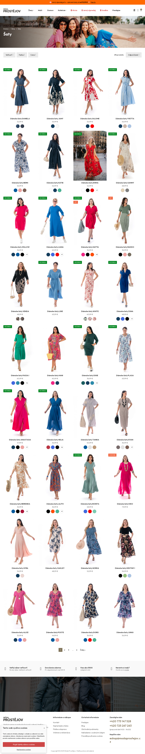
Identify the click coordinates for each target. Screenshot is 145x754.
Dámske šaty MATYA (90, 247)
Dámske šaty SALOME (89, 118)
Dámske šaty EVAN (125, 440)
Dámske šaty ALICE (20, 632)
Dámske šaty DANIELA (20, 118)
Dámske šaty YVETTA (125, 118)
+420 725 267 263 (121, 725)
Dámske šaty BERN (20, 183)
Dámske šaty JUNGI (125, 632)
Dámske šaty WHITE (90, 311)
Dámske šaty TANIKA (90, 440)
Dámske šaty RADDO (125, 247)
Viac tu (93, 2)
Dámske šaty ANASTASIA (20, 440)
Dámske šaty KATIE (55, 183)
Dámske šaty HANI (55, 375)
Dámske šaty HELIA (55, 440)
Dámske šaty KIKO (125, 504)
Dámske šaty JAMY (55, 118)
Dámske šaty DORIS (90, 632)
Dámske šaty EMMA (89, 183)
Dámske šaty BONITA (90, 504)
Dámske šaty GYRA (20, 568)
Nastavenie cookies (24, 750)
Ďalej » (82, 650)
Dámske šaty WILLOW (20, 247)
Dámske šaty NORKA (90, 568)
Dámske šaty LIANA (55, 247)
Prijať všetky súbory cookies (24, 744)
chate (127, 670)
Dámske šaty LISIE (55, 311)
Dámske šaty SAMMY (125, 183)
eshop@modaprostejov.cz (125, 740)
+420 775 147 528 (120, 721)
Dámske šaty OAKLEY (55, 568)
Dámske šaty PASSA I (20, 375)
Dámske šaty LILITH (55, 504)
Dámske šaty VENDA (20, 311)
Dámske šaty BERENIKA (20, 504)
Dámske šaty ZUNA (125, 311)
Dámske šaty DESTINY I (125, 568)
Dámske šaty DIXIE (90, 375)
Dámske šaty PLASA (125, 375)
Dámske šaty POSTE (55, 632)
